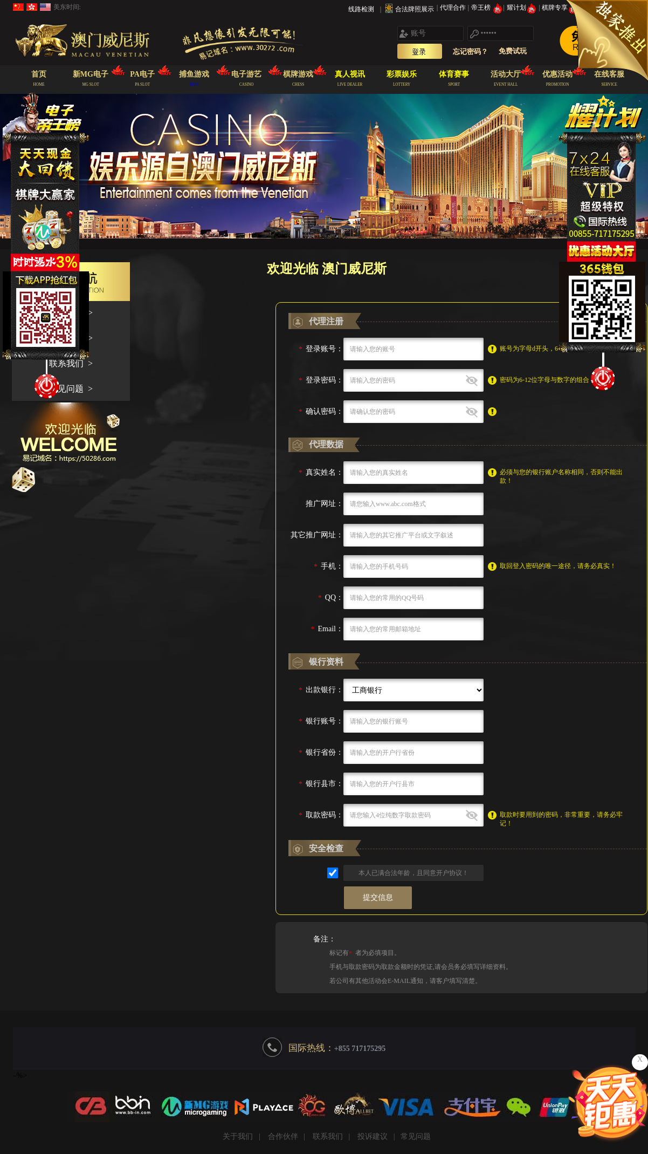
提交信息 (378, 897)
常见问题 (416, 1136)
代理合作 (453, 7)
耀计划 (523, 7)
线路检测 (361, 9)
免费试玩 (513, 51)
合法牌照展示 (414, 9)
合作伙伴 (283, 1136)
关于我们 (238, 1136)
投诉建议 (372, 1136)
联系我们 (328, 1136)
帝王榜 (487, 7)
